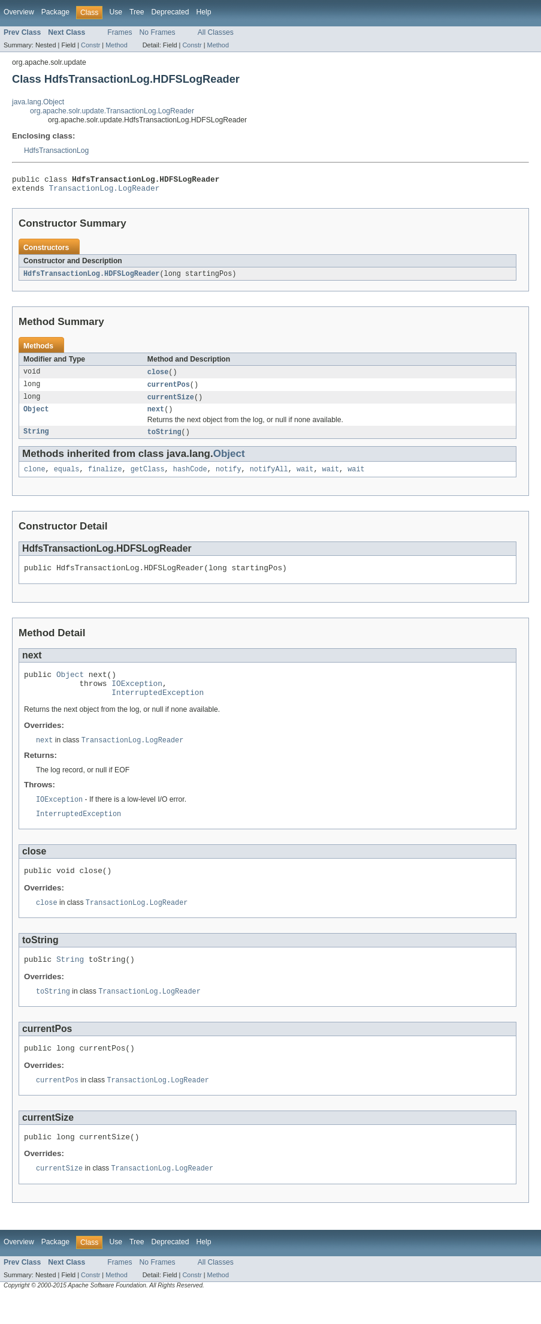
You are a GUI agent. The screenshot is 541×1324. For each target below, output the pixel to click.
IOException (136, 697)
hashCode (190, 478)
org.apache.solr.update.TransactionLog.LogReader (112, 111)
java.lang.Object (38, 102)
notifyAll (269, 478)
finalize (105, 478)
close (158, 376)
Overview (19, 12)
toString (164, 439)
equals (67, 478)
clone (35, 478)
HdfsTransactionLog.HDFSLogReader (91, 277)
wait (305, 478)
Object (36, 416)
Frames (119, 32)
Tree (136, 12)
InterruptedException (157, 708)
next (155, 416)
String (36, 439)
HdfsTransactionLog (56, 150)
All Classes (216, 32)
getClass (148, 478)
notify (228, 478)
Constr (90, 45)
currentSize (170, 403)
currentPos (168, 390)
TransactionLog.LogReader (104, 191)
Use (115, 12)
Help (203, 12)
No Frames (158, 32)
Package (55, 12)
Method (116, 45)
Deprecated (170, 12)
